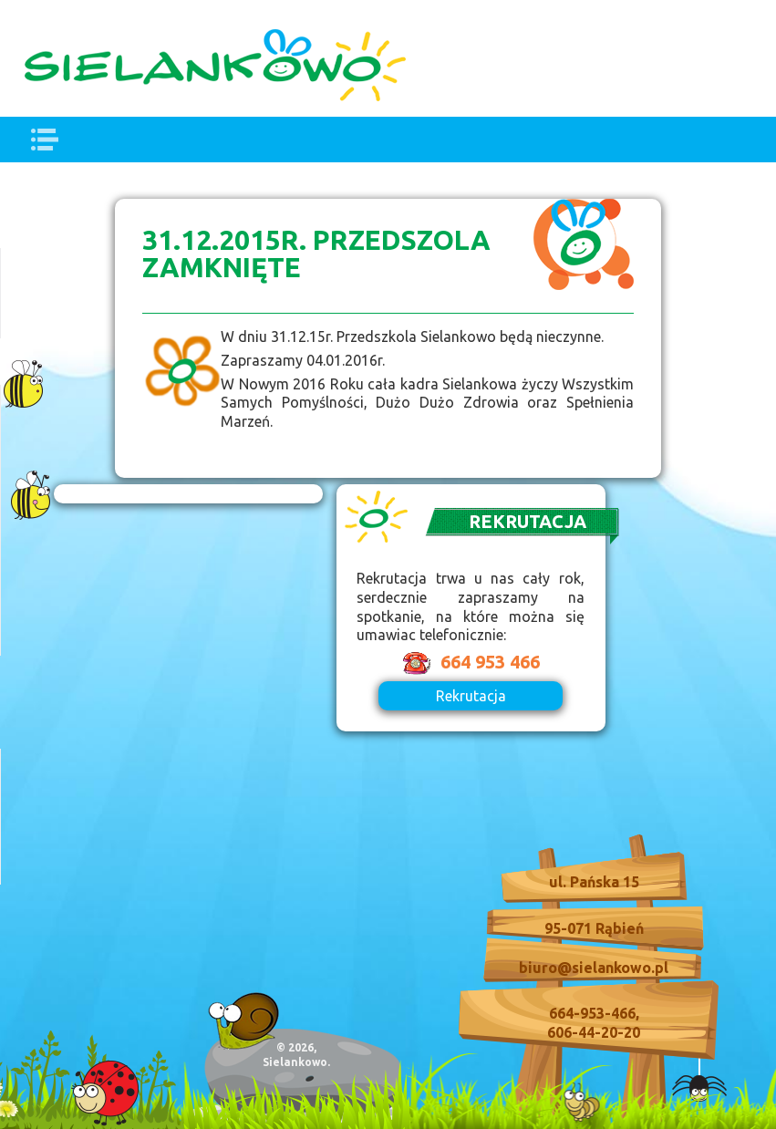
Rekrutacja (471, 696)
